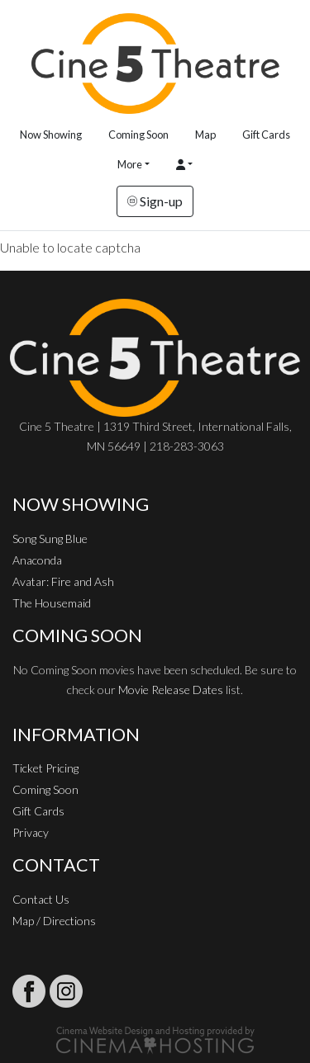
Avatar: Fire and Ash (63, 581)
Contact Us (40, 899)
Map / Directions (54, 921)
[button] (184, 164)
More (129, 164)
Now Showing (51, 134)
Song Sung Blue (50, 539)
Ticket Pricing (45, 768)
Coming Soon (138, 134)
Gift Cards (266, 134)
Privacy (30, 832)
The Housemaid (51, 603)
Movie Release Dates (170, 690)
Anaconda (37, 560)
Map (205, 134)
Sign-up (155, 201)
